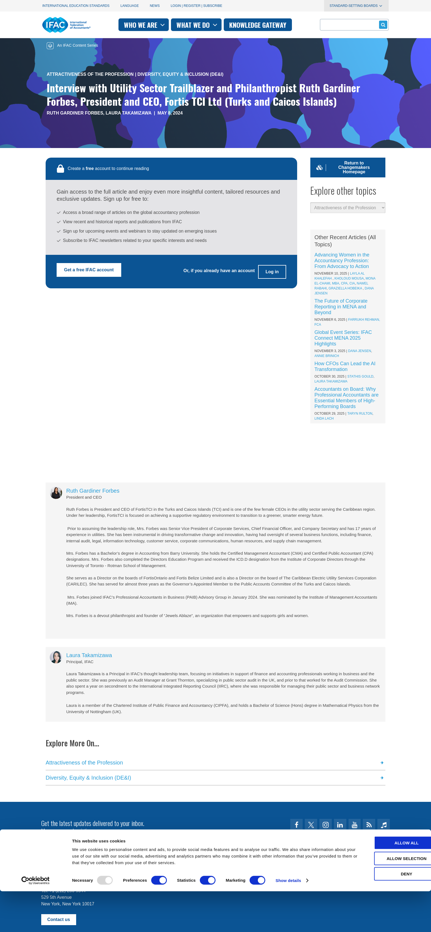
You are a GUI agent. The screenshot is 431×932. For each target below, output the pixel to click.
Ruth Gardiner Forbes (75, 113)
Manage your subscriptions (67, 830)
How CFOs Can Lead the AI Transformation (344, 366)
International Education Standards (75, 6)
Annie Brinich (326, 356)
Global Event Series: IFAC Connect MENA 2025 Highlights (343, 338)
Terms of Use (61, 864)
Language (129, 6)
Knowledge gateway (257, 25)
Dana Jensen (359, 351)
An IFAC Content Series (72, 45)
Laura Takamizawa (128, 113)
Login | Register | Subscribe (196, 6)
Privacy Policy (97, 864)
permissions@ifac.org (151, 864)
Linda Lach (324, 418)
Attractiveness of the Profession (90, 74)
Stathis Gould (360, 376)
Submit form (382, 24)
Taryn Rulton (359, 413)
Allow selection (385, 899)
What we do (197, 25)
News (155, 6)
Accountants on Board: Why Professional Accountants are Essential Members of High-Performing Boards (346, 397)
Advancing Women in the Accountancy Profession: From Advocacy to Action (341, 260)
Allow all (385, 883)
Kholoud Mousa (349, 278)
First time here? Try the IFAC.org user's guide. (86, 844)
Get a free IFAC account (89, 269)
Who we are (145, 25)
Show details (288, 921)
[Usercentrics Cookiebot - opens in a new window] (36, 921)
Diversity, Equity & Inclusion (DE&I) (180, 74)
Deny (385, 914)
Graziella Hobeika (345, 288)
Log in (272, 269)
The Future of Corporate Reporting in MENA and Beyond (341, 306)
